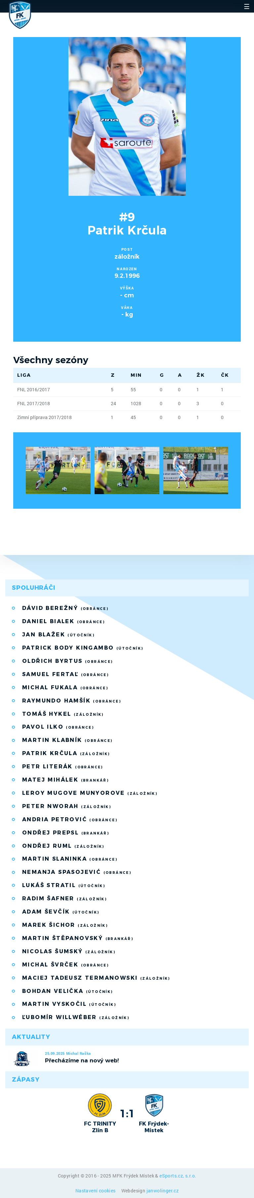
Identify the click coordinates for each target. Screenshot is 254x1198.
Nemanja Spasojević (76, 872)
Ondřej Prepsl (65, 833)
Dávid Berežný (65, 608)
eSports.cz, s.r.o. (177, 1176)
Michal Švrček (65, 965)
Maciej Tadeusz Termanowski (96, 978)
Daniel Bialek (63, 621)
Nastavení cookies (96, 1190)
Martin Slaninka (69, 859)
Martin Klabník (67, 740)
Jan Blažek (58, 634)
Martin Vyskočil (69, 1004)
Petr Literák (62, 766)
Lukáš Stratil (63, 885)
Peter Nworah (66, 806)
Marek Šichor (65, 925)
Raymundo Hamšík (71, 701)
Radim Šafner (64, 898)
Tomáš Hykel (63, 714)
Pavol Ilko (58, 727)
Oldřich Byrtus (67, 661)
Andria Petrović (69, 819)
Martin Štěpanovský (77, 938)
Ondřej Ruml (63, 846)
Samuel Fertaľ (65, 674)
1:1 (127, 1113)
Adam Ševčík (60, 912)
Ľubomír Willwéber (75, 1017)
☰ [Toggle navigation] (247, 6)
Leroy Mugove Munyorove (89, 793)
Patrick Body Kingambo (82, 648)
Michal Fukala (65, 687)
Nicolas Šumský (68, 951)
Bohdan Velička (67, 991)
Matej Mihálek (65, 780)
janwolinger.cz (163, 1190)
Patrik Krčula (66, 753)
